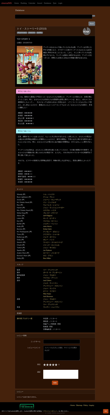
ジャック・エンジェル (51, 245)
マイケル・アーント (50, 278)
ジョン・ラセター (49, 275)
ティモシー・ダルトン (51, 232)
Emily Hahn (47, 229)
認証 (38, 372)
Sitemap (79, 405)
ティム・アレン (49, 197)
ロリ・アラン (48, 255)
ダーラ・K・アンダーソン (52, 272)
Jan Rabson (47, 250)
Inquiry (91, 405)
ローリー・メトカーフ (51, 253)
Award (39, 3)
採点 (38, 364)
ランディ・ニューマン (51, 307)
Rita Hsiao (47, 294)
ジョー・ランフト (49, 288)
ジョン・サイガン (49, 247)
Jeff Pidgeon (47, 215)
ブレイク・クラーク (50, 213)
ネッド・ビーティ (49, 218)
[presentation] (60, 374)
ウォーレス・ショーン (51, 205)
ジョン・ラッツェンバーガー (53, 207)
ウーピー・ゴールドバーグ (53, 242)
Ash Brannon (48, 296)
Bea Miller (47, 258)
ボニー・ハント (49, 239)
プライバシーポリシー (50, 411)
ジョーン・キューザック (52, 199)
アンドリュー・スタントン (53, 286)
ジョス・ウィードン (50, 283)
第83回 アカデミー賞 (24, 318)
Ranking (24, 3)
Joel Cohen (47, 280)
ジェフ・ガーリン (49, 237)
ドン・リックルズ (49, 202)
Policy (85, 405)
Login (60, 3)
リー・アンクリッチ (50, 270)
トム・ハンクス (49, 194)
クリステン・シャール (51, 234)
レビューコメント (34, 347)
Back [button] (92, 23)
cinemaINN (6, 3)
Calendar (31, 3)
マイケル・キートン (50, 221)
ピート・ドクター (49, 291)
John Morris (47, 226)
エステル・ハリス (49, 210)
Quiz (54, 3)
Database (47, 3)
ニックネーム (35, 341)
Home (16, 3)
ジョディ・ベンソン (50, 224)
